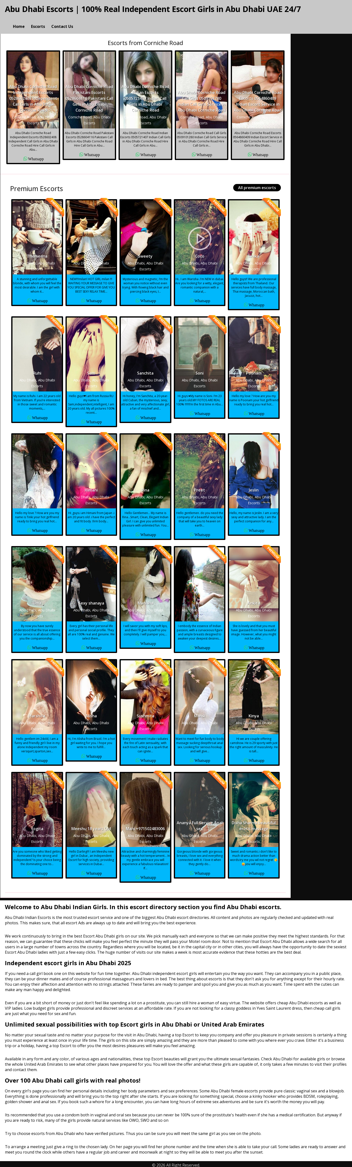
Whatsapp (36, 156)
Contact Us (62, 21)
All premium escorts (257, 185)
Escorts (38, 21)
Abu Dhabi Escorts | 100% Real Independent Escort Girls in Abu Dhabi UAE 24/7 (153, 9)
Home (19, 21)
